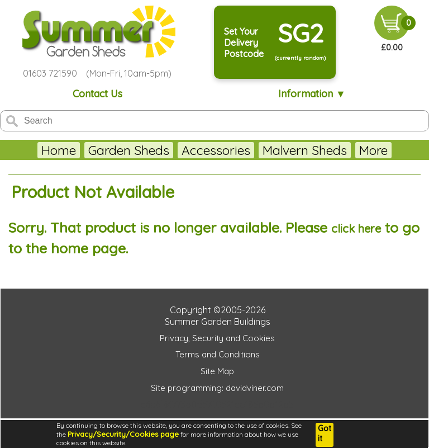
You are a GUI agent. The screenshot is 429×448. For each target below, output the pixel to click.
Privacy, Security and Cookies (217, 338)
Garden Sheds (128, 150)
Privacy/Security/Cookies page (123, 434)
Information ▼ (312, 93)
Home (58, 150)
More (373, 150)
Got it (324, 433)
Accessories (216, 150)
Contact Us (97, 93)
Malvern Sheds (305, 150)
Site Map (217, 371)
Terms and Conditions (217, 354)
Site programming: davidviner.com (217, 388)
